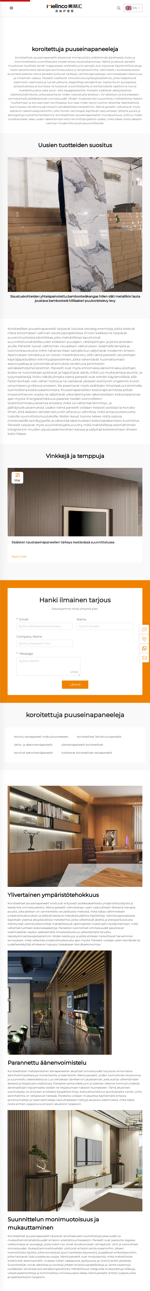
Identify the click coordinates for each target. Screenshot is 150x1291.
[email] (144, 657)
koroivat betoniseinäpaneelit (33, 752)
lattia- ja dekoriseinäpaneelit (33, 744)
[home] (64, 8)
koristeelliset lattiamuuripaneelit (99, 736)
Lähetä (75, 684)
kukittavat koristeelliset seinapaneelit (87, 752)
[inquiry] (144, 629)
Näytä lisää (19, 556)
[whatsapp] (144, 648)
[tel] (144, 639)
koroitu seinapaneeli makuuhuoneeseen (41, 736)
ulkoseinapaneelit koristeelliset (82, 744)
